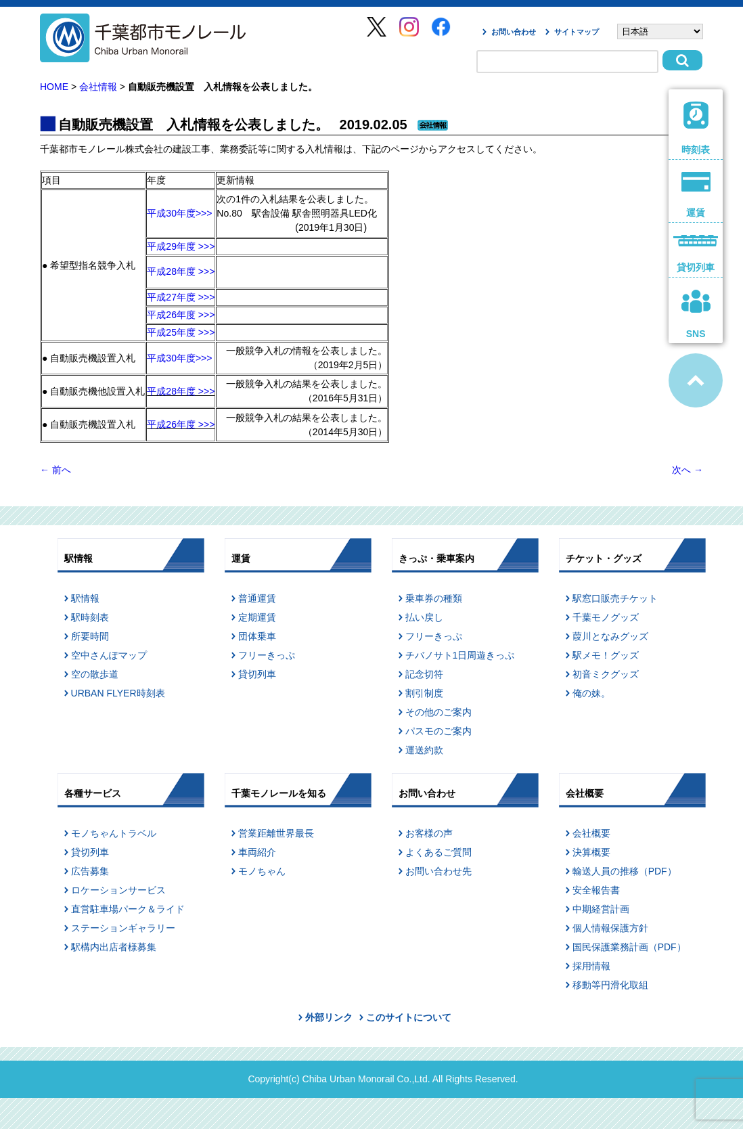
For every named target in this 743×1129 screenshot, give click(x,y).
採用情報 (591, 965)
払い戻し (424, 617)
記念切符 (424, 674)
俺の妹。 (591, 693)
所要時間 (90, 636)
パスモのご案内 (438, 731)
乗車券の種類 (433, 598)
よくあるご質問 (438, 852)
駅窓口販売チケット (615, 598)
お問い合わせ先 (438, 871)
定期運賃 (257, 617)
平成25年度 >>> (181, 332)
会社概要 (591, 833)
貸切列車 (257, 674)
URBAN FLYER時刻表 (118, 693)
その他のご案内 (438, 712)
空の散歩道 (94, 674)
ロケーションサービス (118, 890)
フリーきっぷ (266, 655)
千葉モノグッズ (605, 617)
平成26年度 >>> (181, 314)
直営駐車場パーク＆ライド (128, 909)
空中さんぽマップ (109, 655)
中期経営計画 (600, 909)
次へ (687, 469)
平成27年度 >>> (181, 297)
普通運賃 (257, 598)
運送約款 (424, 750)
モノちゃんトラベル (113, 833)
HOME (54, 86)
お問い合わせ (513, 32)
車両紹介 (257, 852)
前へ (55, 469)
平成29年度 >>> (181, 246)
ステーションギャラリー (123, 928)
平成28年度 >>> (181, 271)
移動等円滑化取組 (610, 984)
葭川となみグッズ (610, 636)
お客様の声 (429, 833)
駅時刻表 (90, 617)
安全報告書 (596, 890)
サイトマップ (576, 32)
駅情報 (85, 598)
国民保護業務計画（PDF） (629, 947)
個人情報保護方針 (610, 928)
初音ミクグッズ (605, 674)
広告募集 (90, 871)
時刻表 (696, 128)
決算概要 (591, 852)
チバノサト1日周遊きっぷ (460, 655)
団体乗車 (257, 636)
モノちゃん (262, 871)
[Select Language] (660, 31)
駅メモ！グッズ (605, 655)
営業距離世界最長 (276, 833)
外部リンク (329, 1017)
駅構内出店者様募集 (113, 947)
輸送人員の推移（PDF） (624, 871)
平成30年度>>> (179, 213)
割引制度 (424, 693)
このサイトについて (408, 1017)
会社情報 (98, 86)
